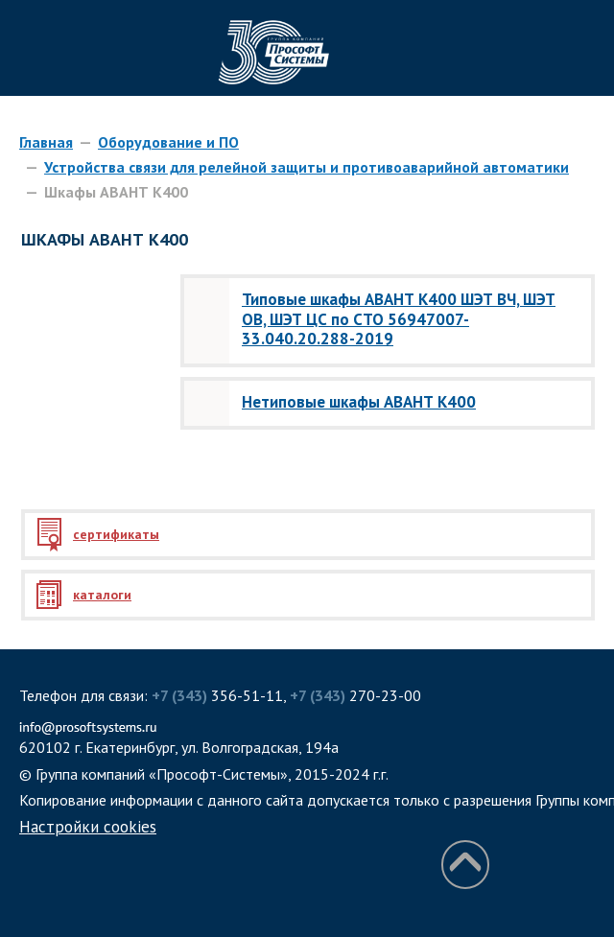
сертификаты (116, 534)
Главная (46, 142)
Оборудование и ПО (168, 142)
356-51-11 (217, 695)
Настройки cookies (87, 826)
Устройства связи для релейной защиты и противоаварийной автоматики (306, 166)
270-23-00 (355, 695)
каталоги (102, 594)
